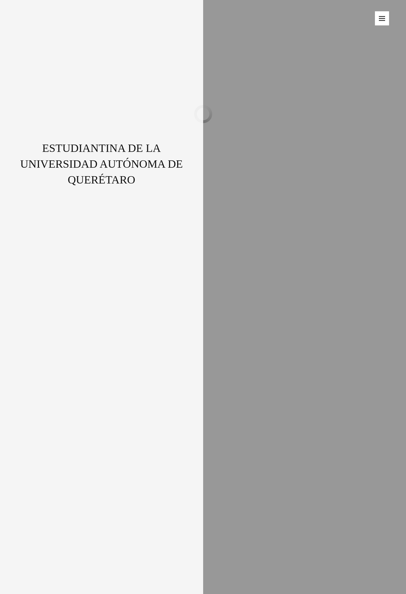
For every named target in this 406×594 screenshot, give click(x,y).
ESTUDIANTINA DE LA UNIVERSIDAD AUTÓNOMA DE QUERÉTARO (101, 148)
